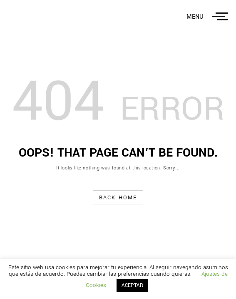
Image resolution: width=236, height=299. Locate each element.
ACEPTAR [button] (132, 285)
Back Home (118, 197)
